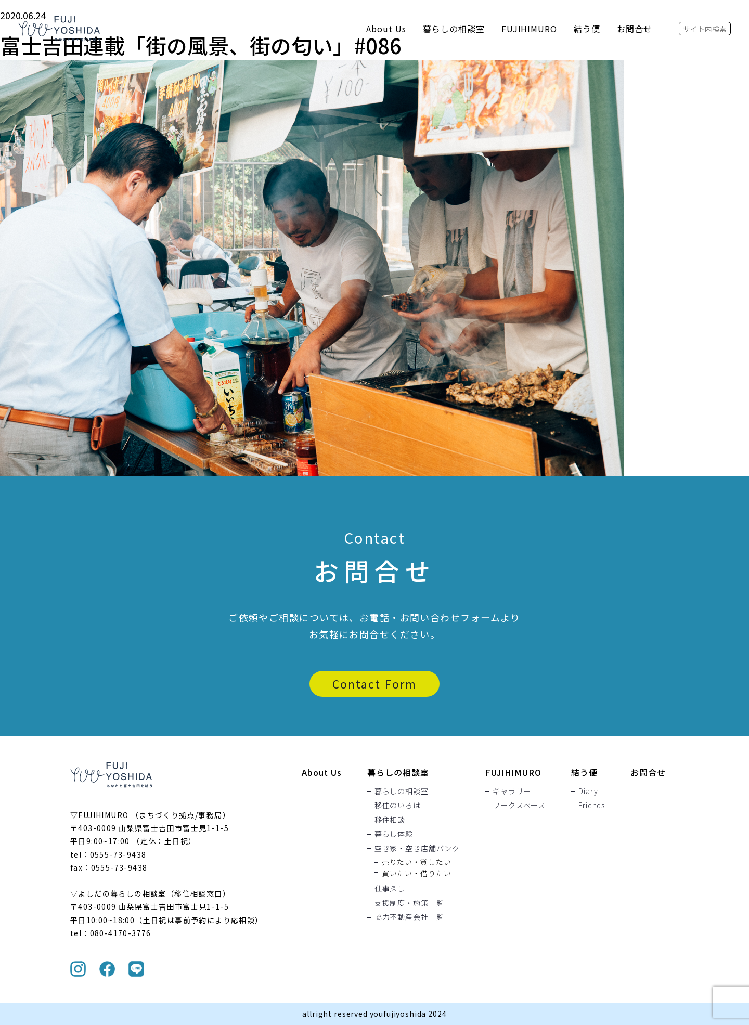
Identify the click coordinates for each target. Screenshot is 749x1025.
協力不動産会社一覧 (409, 917)
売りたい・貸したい (416, 862)
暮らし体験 (393, 834)
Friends (591, 805)
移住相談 (389, 819)
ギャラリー (512, 791)
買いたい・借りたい (416, 873)
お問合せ (634, 28)
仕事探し (389, 888)
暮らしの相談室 (454, 28)
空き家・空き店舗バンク (417, 848)
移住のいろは (397, 805)
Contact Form (374, 684)
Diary (588, 791)
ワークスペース (519, 805)
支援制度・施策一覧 (409, 902)
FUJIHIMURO (529, 28)
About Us (386, 28)
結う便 (587, 28)
